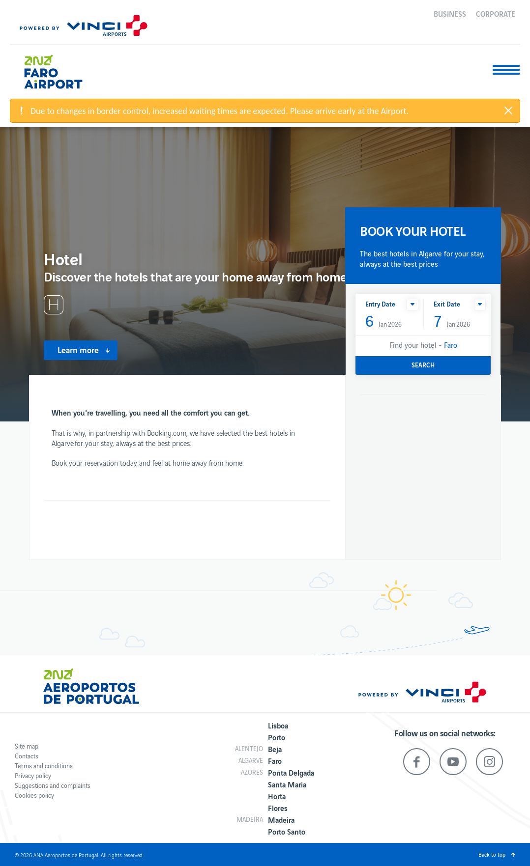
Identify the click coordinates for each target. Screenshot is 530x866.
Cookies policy (34, 795)
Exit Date (447, 303)
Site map (26, 746)
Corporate (495, 13)
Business (450, 13)
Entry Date (380, 303)
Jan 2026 (383, 321)
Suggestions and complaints (52, 785)
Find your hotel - (423, 344)
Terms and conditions (44, 765)
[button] (412, 304)
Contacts (26, 755)
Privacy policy (33, 775)
